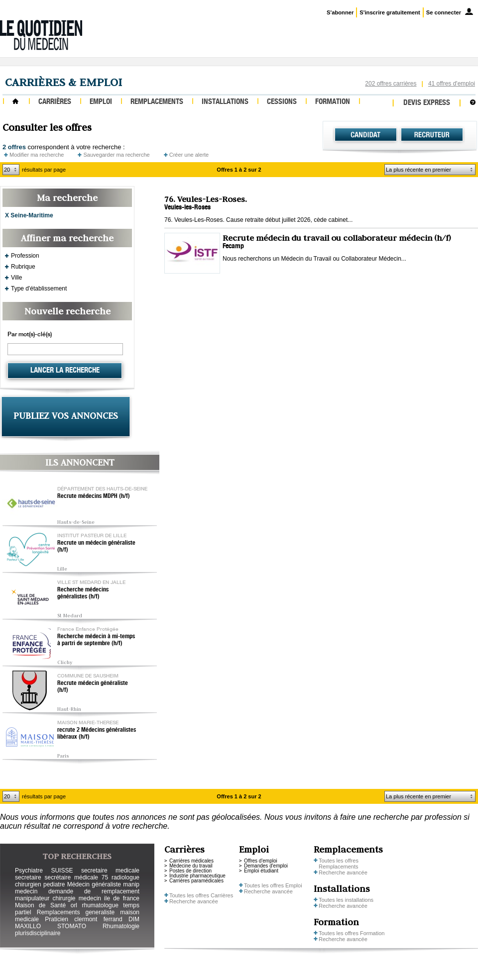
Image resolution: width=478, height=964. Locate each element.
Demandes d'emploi (266, 865)
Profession (25, 255)
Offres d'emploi (260, 861)
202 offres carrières (390, 83)
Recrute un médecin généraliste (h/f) (96, 546)
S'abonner (340, 12)
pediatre (54, 884)
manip (131, 884)
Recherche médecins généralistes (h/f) (83, 593)
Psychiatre (29, 870)
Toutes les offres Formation (351, 933)
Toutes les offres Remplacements (338, 863)
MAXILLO (28, 926)
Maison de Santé (40, 905)
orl (74, 905)
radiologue (125, 877)
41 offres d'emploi (451, 83)
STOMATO (71, 926)
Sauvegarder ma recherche (116, 155)
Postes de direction (190, 870)
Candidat (366, 135)
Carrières (54, 102)
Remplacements (156, 102)
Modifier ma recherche (36, 155)
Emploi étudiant (261, 870)
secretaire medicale (110, 870)
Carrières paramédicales (196, 880)
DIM (133, 919)
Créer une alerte (189, 155)
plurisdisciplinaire (37, 933)
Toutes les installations (346, 900)
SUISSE (62, 870)
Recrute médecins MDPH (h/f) (93, 496)
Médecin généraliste (94, 884)
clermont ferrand (98, 919)
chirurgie (63, 898)
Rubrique (23, 266)
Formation (332, 102)
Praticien (56, 919)
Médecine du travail (191, 865)
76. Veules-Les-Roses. (205, 199)
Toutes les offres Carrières (201, 895)
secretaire (28, 877)
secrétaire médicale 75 (76, 877)
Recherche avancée (193, 901)
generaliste (100, 912)
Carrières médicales (191, 861)
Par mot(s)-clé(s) (29, 335)
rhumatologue (100, 905)
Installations (225, 102)
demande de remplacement (93, 891)
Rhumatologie (121, 926)
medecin (26, 891)
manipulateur (32, 898)
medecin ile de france (109, 898)
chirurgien (28, 884)
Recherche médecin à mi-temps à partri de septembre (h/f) (96, 640)
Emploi (101, 102)
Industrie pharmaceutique (197, 875)
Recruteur (432, 135)
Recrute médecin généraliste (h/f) (92, 686)
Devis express (426, 103)
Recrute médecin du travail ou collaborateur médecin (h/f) (337, 238)
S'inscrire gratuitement (389, 12)
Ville (16, 277)
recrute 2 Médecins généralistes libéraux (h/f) (96, 733)
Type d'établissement (39, 288)
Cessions (282, 102)
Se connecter (443, 12)
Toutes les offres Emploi (273, 885)
